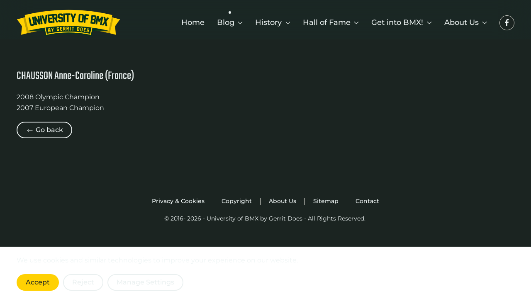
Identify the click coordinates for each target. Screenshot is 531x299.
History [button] (272, 22)
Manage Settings (145, 282)
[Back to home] (68, 22)
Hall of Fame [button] (331, 22)
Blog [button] (230, 22)
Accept (38, 282)
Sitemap (326, 201)
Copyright (237, 201)
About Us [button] (465, 22)
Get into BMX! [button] (401, 22)
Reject (83, 282)
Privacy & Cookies (178, 201)
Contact (367, 201)
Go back (44, 130)
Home (193, 22)
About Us (282, 201)
